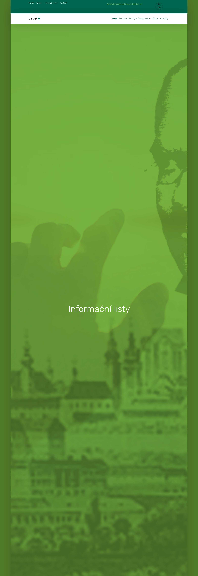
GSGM (35, 18)
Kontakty (164, 19)
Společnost (144, 19)
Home (31, 3)
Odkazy (155, 19)
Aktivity (132, 19)
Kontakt (63, 3)
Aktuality (123, 19)
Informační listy (51, 3)
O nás (39, 3)
